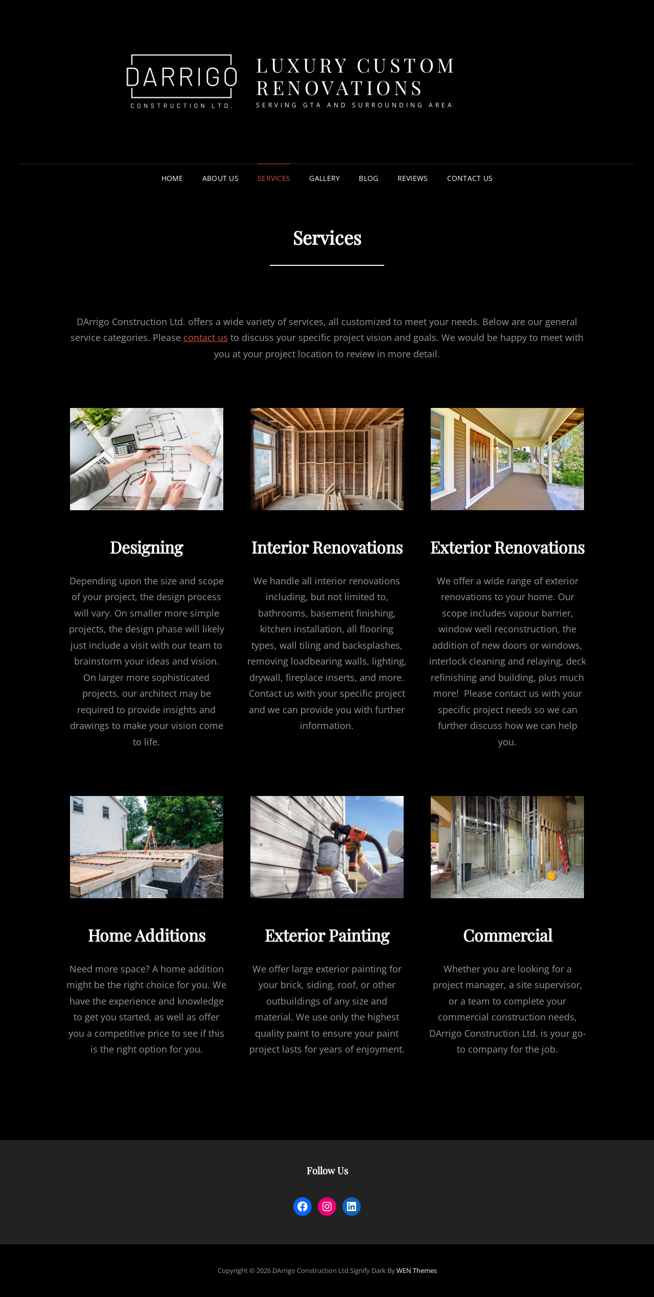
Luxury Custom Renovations (356, 76)
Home (172, 178)
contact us (205, 337)
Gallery (324, 178)
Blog (368, 178)
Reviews (413, 178)
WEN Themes (416, 1270)
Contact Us (470, 178)
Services (274, 178)
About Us (220, 178)
